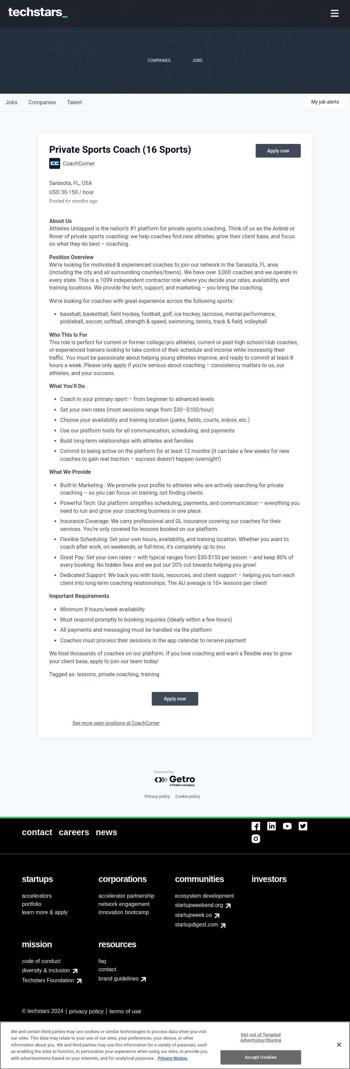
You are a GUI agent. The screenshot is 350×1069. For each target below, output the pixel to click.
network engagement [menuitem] (123, 904)
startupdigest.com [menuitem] (196, 924)
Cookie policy (187, 796)
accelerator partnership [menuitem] (126, 896)
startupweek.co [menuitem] (193, 915)
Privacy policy (157, 796)
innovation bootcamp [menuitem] (123, 912)
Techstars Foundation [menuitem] (48, 980)
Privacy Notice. (173, 1061)
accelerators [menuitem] (37, 896)
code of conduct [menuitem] (41, 961)
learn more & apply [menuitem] (45, 912)
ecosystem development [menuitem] (204, 896)
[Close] (339, 1047)
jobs (11, 102)
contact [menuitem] (107, 969)
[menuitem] (335, 13)
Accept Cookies (261, 1060)
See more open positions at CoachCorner (116, 723)
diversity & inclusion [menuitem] (46, 970)
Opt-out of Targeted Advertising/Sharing (260, 1040)
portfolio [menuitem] (31, 904)
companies (42, 102)
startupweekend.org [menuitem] (199, 905)
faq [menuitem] (102, 961)
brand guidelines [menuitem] (118, 978)
